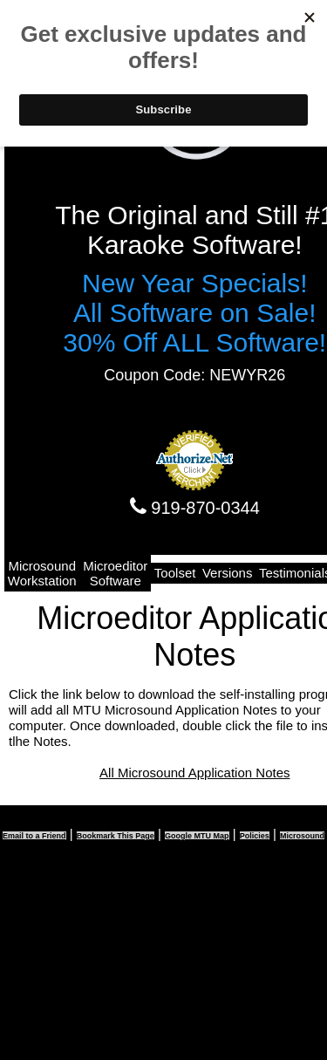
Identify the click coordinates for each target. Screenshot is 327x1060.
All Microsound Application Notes (194, 772)
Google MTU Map (197, 835)
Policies (254, 835)
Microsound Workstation (42, 573)
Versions (227, 572)
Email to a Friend (34, 835)
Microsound (302, 835)
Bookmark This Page (115, 835)
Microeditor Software (115, 573)
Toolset (175, 572)
